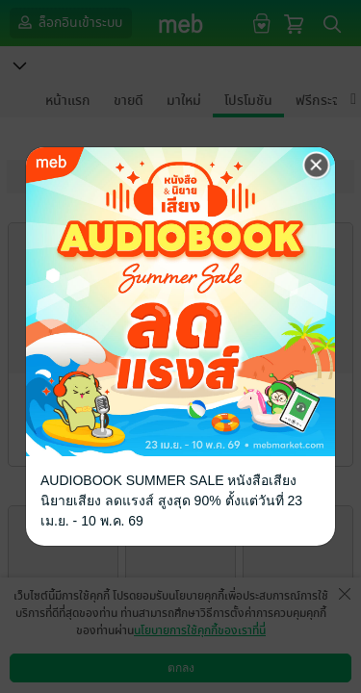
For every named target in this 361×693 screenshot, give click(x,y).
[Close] (316, 165)
